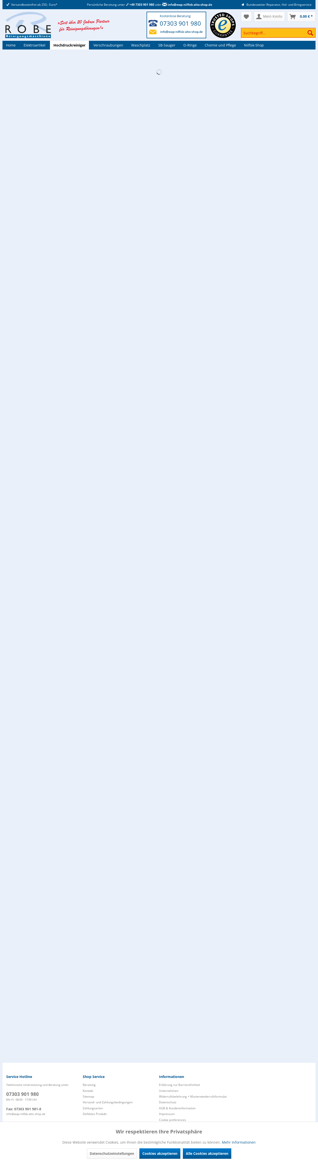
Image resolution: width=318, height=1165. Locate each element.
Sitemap (88, 1096)
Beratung (89, 1085)
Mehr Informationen (239, 1142)
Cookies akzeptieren (159, 1153)
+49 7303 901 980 (140, 4)
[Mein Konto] (269, 17)
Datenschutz (167, 1102)
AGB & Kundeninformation (177, 1108)
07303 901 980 (180, 23)
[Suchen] (310, 33)
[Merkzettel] (246, 17)
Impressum (167, 1114)
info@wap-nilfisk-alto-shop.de (187, 4)
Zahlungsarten (93, 1108)
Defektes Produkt (95, 1114)
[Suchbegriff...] (278, 33)
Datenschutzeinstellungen (112, 1153)
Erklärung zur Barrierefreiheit (179, 1085)
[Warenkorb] (301, 17)
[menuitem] (278, 35)
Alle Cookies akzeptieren (207, 1153)
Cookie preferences (172, 1120)
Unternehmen (168, 1091)
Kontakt (88, 1091)
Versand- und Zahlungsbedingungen (108, 1102)
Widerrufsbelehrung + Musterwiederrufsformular (193, 1096)
